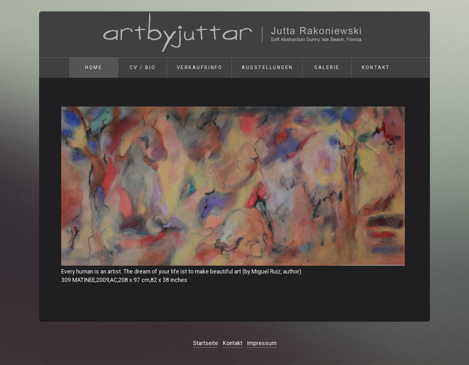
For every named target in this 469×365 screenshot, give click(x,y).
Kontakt (376, 67)
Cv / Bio (143, 67)
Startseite (205, 343)
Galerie (327, 67)
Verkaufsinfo (199, 67)
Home (93, 67)
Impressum (262, 343)
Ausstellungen (267, 67)
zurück (32, 78)
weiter (436, 78)
